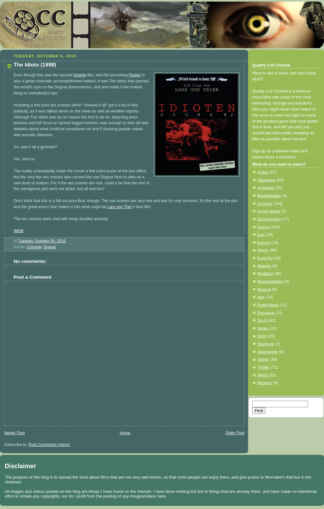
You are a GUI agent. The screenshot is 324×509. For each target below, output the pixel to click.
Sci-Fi (262, 320)
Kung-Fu (264, 258)
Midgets (264, 266)
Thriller (263, 367)
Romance (265, 313)
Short (262, 336)
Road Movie (267, 305)
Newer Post (14, 433)
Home (125, 433)
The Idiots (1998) (35, 65)
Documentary (269, 219)
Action (262, 172)
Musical (264, 289)
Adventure (266, 180)
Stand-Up (265, 344)
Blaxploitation (269, 196)
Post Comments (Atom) (49, 444)
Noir (261, 297)
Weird (262, 375)
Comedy (34, 247)
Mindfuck (265, 273)
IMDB (19, 231)
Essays (263, 242)
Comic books (268, 211)
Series (263, 328)
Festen (135, 75)
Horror (263, 250)
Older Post (234, 433)
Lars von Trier (119, 207)
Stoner (263, 359)
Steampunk (267, 352)
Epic (261, 234)
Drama (50, 247)
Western (264, 383)
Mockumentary (270, 281)
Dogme (79, 75)
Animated (265, 188)
